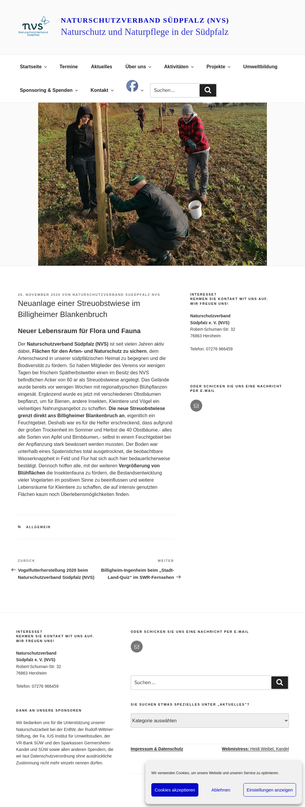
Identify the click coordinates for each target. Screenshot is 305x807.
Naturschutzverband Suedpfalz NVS (116, 294)
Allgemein (38, 527)
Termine (69, 66)
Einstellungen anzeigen (270, 789)
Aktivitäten (179, 66)
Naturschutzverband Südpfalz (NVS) (145, 20)
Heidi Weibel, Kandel (255, 748)
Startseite (34, 66)
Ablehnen (220, 789)
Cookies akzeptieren (175, 789)
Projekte (218, 66)
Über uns (138, 66)
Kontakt (103, 90)
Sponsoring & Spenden (49, 90)
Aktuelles (101, 66)
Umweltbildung (260, 66)
